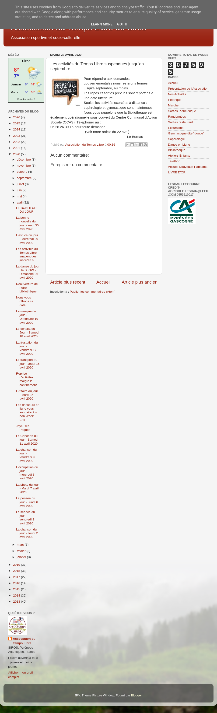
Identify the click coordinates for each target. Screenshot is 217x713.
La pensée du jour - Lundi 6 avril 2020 (27, 501)
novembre (24, 165)
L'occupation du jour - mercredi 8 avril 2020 (27, 472)
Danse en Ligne (179, 144)
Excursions (175, 128)
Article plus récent (67, 282)
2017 (17, 577)
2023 (17, 135)
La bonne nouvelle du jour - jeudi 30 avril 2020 (27, 223)
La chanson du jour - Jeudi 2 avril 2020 (27, 533)
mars (21, 544)
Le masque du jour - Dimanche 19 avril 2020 (27, 316)
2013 (17, 601)
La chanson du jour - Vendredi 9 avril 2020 (26, 455)
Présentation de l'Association (188, 88)
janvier (22, 557)
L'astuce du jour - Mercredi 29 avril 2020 (27, 238)
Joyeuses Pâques (23, 428)
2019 (17, 564)
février (21, 551)
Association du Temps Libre (24, 641)
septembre (25, 178)
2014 (17, 595)
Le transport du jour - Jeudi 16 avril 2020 (28, 363)
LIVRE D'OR (177, 172)
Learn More (101, 24)
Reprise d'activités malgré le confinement (26, 379)
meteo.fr (31, 99)
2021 (17, 148)
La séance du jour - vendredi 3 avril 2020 (25, 517)
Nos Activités (177, 94)
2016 (17, 583)
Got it (122, 24)
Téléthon (174, 161)
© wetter (21, 99)
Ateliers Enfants (179, 155)
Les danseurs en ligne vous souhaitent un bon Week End (27, 412)
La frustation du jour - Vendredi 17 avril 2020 (27, 348)
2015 (17, 589)
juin (20, 190)
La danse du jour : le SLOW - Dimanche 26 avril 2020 (28, 272)
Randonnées (177, 116)
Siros (26, 61)
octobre (22, 171)
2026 (17, 117)
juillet (21, 184)
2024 (17, 129)
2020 (17, 154)
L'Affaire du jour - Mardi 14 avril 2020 (27, 394)
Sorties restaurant (180, 122)
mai (20, 196)
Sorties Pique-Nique (182, 111)
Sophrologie (176, 139)
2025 (17, 123)
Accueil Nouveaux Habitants (187, 167)
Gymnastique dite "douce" (186, 133)
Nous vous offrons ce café (24, 301)
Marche (173, 105)
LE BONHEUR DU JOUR (26, 209)
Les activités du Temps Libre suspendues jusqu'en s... (27, 254)
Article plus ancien (140, 282)
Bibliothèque (176, 150)
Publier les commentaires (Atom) (93, 291)
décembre (24, 159)
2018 (17, 571)
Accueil (103, 282)
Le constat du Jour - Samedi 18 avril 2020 (27, 332)
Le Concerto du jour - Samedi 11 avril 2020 (27, 439)
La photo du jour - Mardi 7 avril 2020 (27, 488)
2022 (17, 142)
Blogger (136, 695)
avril (20, 202)
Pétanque (175, 100)
